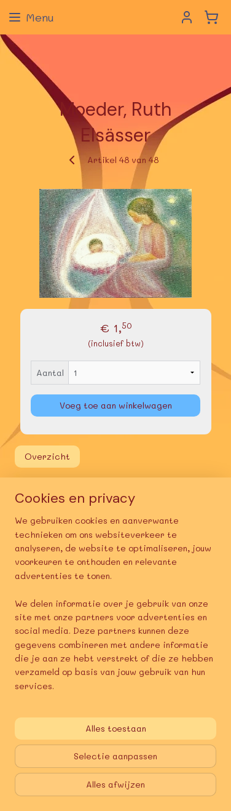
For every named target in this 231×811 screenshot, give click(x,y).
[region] (115, 608)
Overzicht (47, 456)
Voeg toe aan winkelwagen (116, 405)
